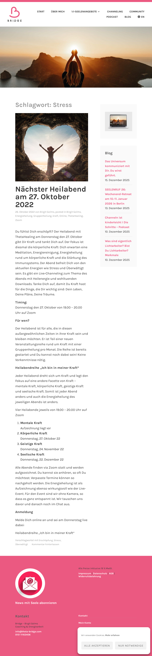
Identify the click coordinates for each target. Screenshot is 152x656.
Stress (57, 540)
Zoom (18, 219)
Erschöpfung (46, 540)
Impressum (84, 573)
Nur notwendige (130, 645)
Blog (128, 17)
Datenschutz (100, 573)
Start (40, 11)
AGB (111, 573)
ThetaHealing (75, 215)
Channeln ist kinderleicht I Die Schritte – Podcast (117, 222)
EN (142, 17)
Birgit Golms (47, 211)
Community (136, 11)
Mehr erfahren (112, 635)
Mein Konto (84, 622)
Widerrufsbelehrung (89, 576)
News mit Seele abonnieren (36, 603)
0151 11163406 (23, 634)
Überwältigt (21, 544)
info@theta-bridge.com (28, 631)
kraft (55, 215)
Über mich (58, 11)
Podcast (112, 17)
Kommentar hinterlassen (45, 544)
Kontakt (83, 615)
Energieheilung (23, 215)
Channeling (115, 11)
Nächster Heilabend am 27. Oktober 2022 (51, 197)
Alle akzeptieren (97, 645)
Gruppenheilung (42, 215)
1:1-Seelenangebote (84, 11)
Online (63, 215)
